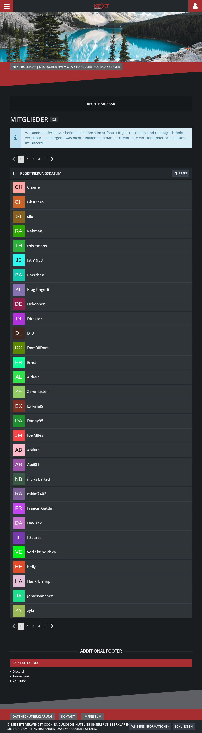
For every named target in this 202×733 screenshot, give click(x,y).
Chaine (33, 176)
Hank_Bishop (38, 570)
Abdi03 (33, 438)
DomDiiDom (38, 336)
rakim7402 (36, 482)
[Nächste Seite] (51, 148)
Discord (18, 660)
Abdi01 (33, 453)
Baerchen (35, 263)
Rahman (34, 220)
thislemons (37, 234)
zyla (30, 599)
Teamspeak (21, 665)
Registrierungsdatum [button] (39, 162)
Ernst (31, 351)
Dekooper (36, 293)
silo (30, 205)
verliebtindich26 (41, 541)
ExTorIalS (35, 395)
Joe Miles (35, 424)
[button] (6, 6)
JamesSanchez (40, 584)
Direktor (34, 307)
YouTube (19, 670)
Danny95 (35, 409)
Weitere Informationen (150, 726)
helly (31, 555)
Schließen (184, 726)
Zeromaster (37, 380)
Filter (180, 162)
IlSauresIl (35, 526)
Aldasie (33, 366)
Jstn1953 (35, 249)
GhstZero (35, 190)
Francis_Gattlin (40, 497)
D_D (30, 322)
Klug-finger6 (38, 278)
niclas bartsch (39, 468)
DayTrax (34, 511)
